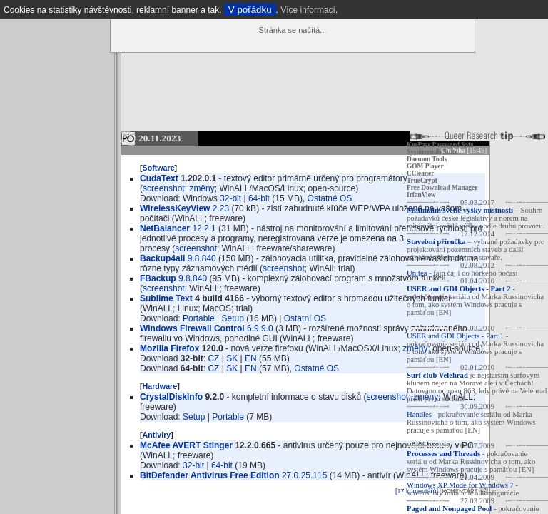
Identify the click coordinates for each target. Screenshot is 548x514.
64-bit (259, 198)
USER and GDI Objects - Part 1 (455, 336)
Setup (233, 318)
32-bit (230, 198)
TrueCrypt (422, 180)
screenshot (164, 188)
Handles (419, 414)
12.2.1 (203, 228)
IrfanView (421, 194)
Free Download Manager (442, 187)
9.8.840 (202, 258)
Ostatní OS (305, 318)
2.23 (221, 208)
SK (232, 358)
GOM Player (425, 166)
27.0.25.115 (304, 475)
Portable (199, 318)
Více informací (307, 10)
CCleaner (420, 173)
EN (251, 358)
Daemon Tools (427, 159)
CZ (213, 358)
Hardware (160, 386)
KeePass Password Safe (440, 144)
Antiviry (157, 434)
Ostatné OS (330, 198)
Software (159, 167)
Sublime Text (166, 298)
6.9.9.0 (260, 328)
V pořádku (250, 9)
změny (201, 188)
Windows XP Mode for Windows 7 (460, 485)
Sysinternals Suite (432, 152)
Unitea (417, 273)
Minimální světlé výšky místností (460, 210)
